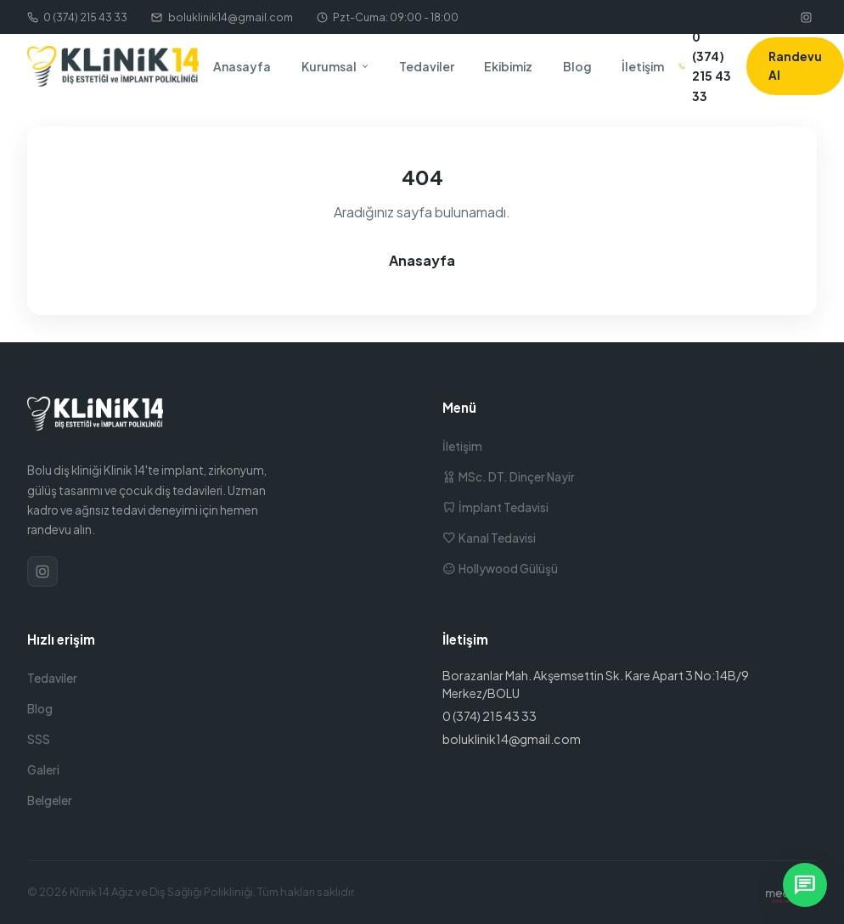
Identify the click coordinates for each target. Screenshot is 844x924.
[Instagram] (806, 17)
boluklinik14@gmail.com (221, 17)
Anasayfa (242, 66)
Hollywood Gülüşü (500, 568)
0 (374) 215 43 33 (77, 17)
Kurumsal (335, 66)
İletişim (643, 66)
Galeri (43, 770)
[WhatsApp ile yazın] (805, 885)
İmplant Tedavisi (495, 507)
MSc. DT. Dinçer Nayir (508, 477)
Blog (577, 66)
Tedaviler (426, 66)
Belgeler (49, 800)
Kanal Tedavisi (489, 538)
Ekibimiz (508, 66)
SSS (38, 739)
